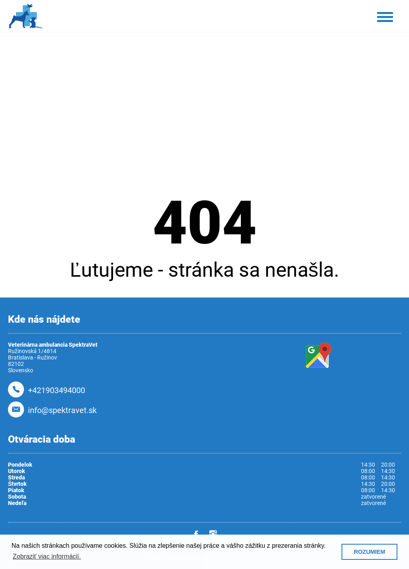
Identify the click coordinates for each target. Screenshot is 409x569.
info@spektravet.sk (62, 410)
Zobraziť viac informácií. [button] (47, 556)
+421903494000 (56, 390)
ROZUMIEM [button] (369, 552)
